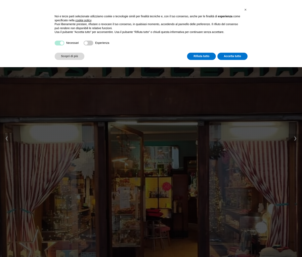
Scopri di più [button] (69, 246)
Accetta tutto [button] (232, 246)
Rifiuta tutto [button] (201, 246)
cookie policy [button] (83, 210)
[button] (245, 199)
